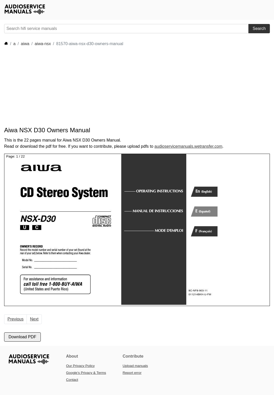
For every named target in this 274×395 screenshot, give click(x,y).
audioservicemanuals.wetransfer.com (188, 146)
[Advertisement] (98, 87)
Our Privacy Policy (80, 366)
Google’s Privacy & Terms (86, 373)
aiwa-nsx (43, 44)
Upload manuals (135, 366)
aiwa (25, 44)
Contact (72, 380)
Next (34, 319)
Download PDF (22, 337)
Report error (132, 373)
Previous (15, 319)
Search (259, 28)
